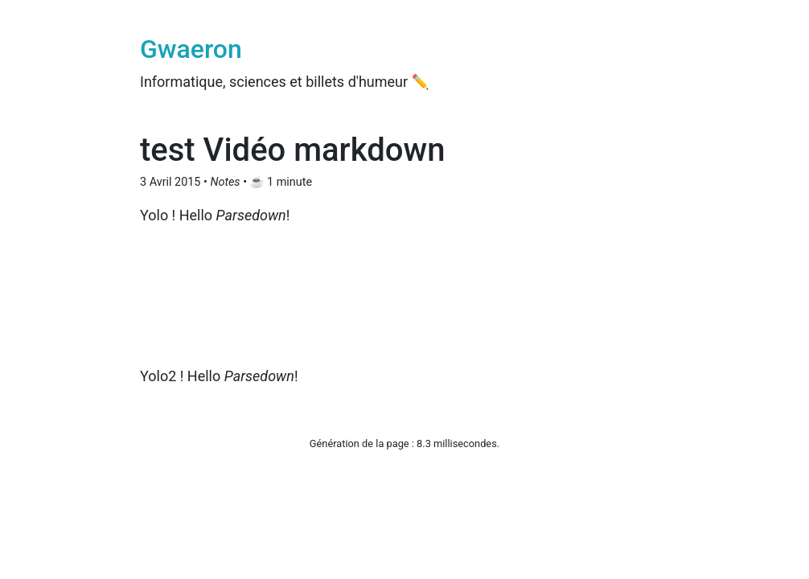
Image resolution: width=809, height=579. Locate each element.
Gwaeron (191, 49)
